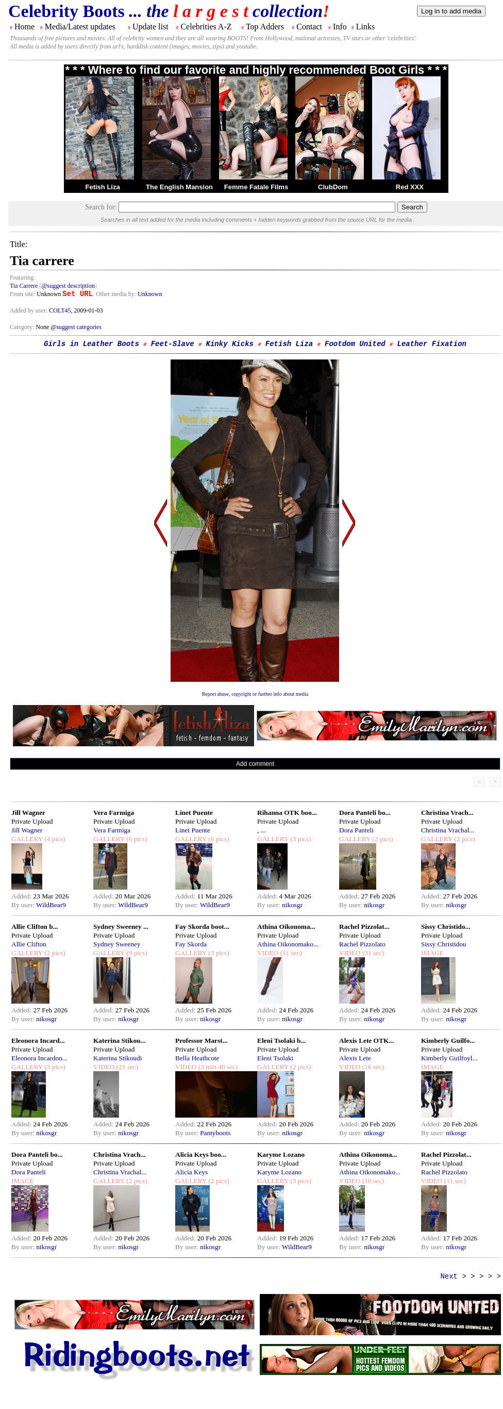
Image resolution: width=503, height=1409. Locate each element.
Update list (150, 26)
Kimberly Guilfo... (448, 1040)
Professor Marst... (201, 1040)
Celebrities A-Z (205, 26)
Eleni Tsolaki (275, 1058)
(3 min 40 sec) (217, 1067)
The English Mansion (179, 187)
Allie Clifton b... (34, 926)
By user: (23, 905)
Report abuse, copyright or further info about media (255, 694)
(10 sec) (372, 1181)
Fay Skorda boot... (202, 926)
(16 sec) (372, 1067)
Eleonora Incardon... (39, 1058)
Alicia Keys (191, 1172)
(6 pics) (136, 839)
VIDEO (267, 953)
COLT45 (60, 310)
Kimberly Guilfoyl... (449, 1058)
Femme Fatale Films (256, 187)
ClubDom (333, 187)
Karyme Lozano (281, 1154)
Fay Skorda (191, 944)
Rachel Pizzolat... (364, 926)
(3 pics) (300, 839)
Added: (22, 896)
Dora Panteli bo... (365, 812)
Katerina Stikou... (119, 1040)
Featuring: (22, 277)
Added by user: (29, 310)
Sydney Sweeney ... (120, 926)
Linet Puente (194, 812)
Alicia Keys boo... (200, 1154)
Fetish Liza (102, 187)
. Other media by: (115, 294)
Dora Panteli (356, 830)
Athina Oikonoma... (286, 926)
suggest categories (79, 327)
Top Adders (265, 26)
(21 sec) (126, 1067)
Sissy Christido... (446, 926)
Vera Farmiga (113, 812)
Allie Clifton (28, 944)
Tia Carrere (24, 285)
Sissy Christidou (443, 944)
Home (24, 26)
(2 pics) (382, 839)
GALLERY (27, 839)
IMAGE (432, 953)
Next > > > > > (470, 1276)
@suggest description (68, 285)
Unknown (150, 294)
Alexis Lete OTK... (366, 1040)
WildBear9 (51, 905)
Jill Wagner (28, 812)
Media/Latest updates (80, 26)
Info (340, 26)
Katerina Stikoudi (117, 1058)
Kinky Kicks (230, 344)
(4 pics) (54, 839)
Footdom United (355, 344)
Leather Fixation (431, 344)
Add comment (255, 763)
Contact (309, 26)
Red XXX (410, 187)
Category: (23, 327)
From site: (22, 294)
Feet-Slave (172, 344)
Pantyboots (215, 1133)
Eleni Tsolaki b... (281, 1040)
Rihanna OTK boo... (287, 812)
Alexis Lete (355, 1058)
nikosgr (292, 905)
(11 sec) (289, 953)
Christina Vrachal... (447, 830)
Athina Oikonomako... (287, 944)
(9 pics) (136, 953)
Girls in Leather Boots (91, 344)
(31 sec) (372, 953)
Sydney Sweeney (116, 944)
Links (365, 26)
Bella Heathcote (197, 1058)
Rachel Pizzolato (362, 944)
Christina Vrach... (447, 812)
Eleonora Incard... (38, 1040)
